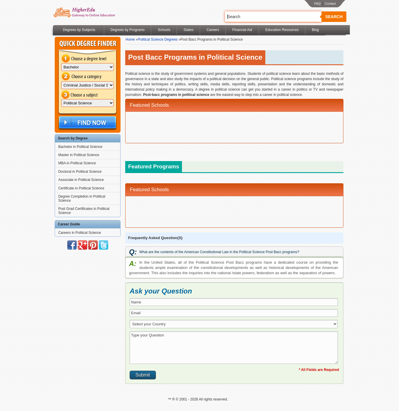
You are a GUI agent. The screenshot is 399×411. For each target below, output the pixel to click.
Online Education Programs (84, 12)
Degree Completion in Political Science (81, 198)
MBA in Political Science (77, 163)
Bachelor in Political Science (80, 147)
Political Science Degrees (158, 39)
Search (334, 16)
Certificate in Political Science (81, 188)
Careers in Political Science (79, 233)
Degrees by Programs (128, 30)
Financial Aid (242, 30)
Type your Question (234, 347)
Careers (213, 30)
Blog (315, 30)
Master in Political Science (78, 155)
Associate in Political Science (81, 180)
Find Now (87, 122)
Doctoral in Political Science (80, 172)
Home (130, 39)
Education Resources (282, 30)
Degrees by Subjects (79, 30)
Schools (164, 30)
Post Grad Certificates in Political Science (83, 211)
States (188, 30)
